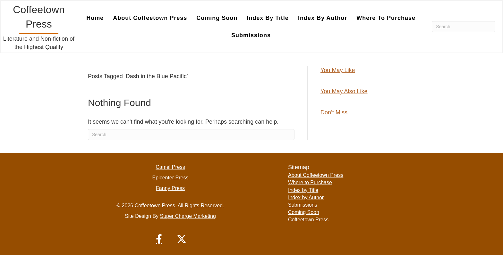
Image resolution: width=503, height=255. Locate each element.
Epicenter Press (170, 177)
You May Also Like (343, 91)
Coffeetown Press (308, 219)
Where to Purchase (310, 182)
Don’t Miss (333, 112)
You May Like (337, 70)
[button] (159, 239)
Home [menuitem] (95, 18)
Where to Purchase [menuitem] (385, 18)
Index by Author (306, 197)
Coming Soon (303, 212)
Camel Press (170, 167)
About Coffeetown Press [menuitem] (150, 18)
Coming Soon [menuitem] (216, 18)
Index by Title (303, 190)
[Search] (463, 26)
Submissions (302, 205)
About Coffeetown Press (315, 175)
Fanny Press (170, 188)
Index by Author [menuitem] (322, 18)
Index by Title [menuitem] (268, 18)
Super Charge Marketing (188, 216)
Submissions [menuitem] (251, 35)
